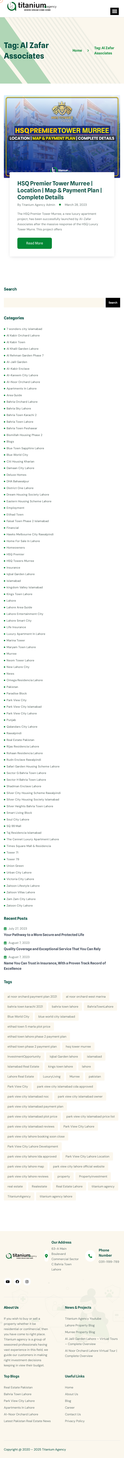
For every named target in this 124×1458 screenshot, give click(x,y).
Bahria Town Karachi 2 (22, 415)
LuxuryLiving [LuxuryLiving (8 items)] (52, 1076)
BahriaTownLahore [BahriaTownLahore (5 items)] (100, 1007)
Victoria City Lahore (20, 879)
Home (69, 1387)
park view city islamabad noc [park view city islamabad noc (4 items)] (28, 1096)
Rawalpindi (14, 733)
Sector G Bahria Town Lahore (26, 773)
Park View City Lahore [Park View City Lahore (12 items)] (78, 1126)
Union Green (15, 866)
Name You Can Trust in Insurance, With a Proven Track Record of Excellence (55, 965)
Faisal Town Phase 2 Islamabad (28, 521)
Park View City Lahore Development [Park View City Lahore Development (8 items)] (33, 1146)
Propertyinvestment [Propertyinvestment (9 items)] (93, 1176)
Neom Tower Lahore (20, 660)
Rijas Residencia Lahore (23, 746)
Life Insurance (16, 627)
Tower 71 (12, 852)
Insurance (13, 567)
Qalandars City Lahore (22, 726)
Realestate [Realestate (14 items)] (39, 1186)
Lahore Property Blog (80, 1325)
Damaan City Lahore (20, 468)
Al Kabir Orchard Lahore (23, 335)
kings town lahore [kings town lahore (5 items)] (60, 1066)
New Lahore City (18, 667)
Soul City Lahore (18, 819)
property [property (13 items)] (63, 1176)
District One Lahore (20, 488)
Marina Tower (16, 640)
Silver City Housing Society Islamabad (33, 799)
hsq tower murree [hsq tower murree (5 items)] (78, 1047)
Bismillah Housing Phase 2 (24, 435)
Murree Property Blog (80, 1332)
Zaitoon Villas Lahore (21, 892)
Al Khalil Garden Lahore (23, 349)
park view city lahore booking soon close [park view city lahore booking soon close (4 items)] (36, 1136)
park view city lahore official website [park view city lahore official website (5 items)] (79, 1166)
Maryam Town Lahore (21, 647)
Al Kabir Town (16, 342)
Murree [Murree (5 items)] (75, 1076)
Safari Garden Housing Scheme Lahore (33, 766)
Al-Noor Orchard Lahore (23, 382)
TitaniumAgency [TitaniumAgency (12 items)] (19, 1196)
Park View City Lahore (22, 713)
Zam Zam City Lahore (21, 899)
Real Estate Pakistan (20, 740)
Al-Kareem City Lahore (22, 375)
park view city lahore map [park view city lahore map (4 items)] (26, 1166)
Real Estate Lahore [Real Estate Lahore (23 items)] (69, 1186)
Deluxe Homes (16, 475)
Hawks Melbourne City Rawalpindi (30, 534)
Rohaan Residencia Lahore (25, 753)
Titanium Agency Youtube (83, 1319)
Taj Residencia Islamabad (24, 832)
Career (70, 1408)
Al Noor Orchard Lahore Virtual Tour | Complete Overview (91, 1353)
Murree (12, 654)
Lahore (11, 601)
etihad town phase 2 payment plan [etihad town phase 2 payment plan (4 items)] (32, 1047)
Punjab (11, 720)
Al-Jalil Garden (17, 362)
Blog (68, 1401)
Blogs (10, 441)
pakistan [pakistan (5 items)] (95, 1076)
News (10, 673)
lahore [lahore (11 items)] (86, 1066)
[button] (114, 11)
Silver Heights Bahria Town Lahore (30, 806)
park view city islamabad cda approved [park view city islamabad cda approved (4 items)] (65, 1086)
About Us (71, 1394)
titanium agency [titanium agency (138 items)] (103, 1186)
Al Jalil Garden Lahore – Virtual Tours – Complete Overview (91, 1341)
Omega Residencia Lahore (25, 680)
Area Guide (14, 395)
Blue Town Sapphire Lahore (25, 448)
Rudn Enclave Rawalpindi (24, 760)
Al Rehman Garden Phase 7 (25, 355)
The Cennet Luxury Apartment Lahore (33, 839)
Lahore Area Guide (19, 607)
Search (10, 289)
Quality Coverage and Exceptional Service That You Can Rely (52, 949)
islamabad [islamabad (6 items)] (94, 1056)
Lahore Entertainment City (25, 614)
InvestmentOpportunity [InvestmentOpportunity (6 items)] (24, 1056)
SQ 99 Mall (14, 826)
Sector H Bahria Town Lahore (26, 779)
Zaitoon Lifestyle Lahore (23, 886)
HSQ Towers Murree (20, 561)
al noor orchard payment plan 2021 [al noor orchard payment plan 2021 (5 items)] (32, 997)
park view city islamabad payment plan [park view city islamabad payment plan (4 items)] (35, 1106)
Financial (13, 528)
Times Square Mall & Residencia (29, 846)
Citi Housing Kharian (20, 461)
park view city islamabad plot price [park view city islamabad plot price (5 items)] (32, 1116)
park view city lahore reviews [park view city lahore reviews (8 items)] (28, 1176)
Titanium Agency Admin (39, 205)
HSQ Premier (15, 554)
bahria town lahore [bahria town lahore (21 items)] (65, 1007)
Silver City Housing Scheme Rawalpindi (34, 793)
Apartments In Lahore (22, 388)
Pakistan (12, 687)
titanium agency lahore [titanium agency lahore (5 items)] (56, 1196)
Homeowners (16, 548)
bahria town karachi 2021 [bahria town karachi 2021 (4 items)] (25, 1007)
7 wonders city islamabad (24, 329)
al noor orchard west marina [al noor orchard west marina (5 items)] (86, 997)
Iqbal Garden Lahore (21, 574)
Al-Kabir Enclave (18, 368)
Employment (15, 508)
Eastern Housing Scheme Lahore (29, 501)
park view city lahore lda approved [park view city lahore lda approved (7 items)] (32, 1156)
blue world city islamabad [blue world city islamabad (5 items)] (56, 1017)
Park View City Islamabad (24, 707)
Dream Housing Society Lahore (28, 495)
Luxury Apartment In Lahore (26, 634)
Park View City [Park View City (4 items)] (18, 1086)
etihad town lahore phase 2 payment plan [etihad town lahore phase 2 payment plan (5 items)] (37, 1037)
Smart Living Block (19, 813)
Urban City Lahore (19, 872)
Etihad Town (15, 514)
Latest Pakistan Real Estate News (27, 1421)
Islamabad (14, 581)
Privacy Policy (75, 1421)
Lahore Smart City (19, 620)
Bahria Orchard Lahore (22, 402)
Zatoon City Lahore (20, 906)
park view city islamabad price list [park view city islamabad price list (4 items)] (90, 1116)
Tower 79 (13, 859)
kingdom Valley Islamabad (25, 587)
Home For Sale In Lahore (23, 541)
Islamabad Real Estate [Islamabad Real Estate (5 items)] (23, 1066)
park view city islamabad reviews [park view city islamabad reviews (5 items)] (31, 1126)
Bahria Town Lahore (20, 421)
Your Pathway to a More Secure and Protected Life (44, 934)
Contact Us (73, 1414)
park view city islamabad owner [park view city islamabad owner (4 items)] (80, 1096)
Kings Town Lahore (19, 594)
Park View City (17, 700)
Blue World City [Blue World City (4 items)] (18, 1017)
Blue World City (17, 455)
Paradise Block (17, 693)
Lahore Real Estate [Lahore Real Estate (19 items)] (21, 1076)
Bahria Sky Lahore (19, 408)
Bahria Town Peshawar (22, 428)
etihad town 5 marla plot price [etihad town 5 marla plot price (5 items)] (29, 1027)
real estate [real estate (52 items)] (15, 1186)
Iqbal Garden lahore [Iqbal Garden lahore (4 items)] (64, 1056)
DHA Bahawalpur (18, 481)
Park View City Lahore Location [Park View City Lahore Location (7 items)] (87, 1156)
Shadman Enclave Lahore (24, 786)
